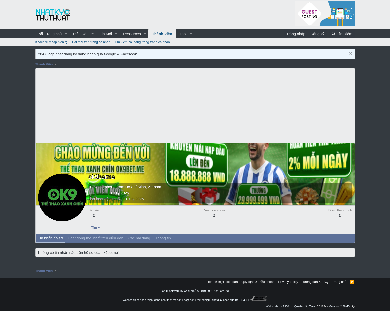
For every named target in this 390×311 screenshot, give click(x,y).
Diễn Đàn (80, 34)
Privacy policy (288, 282)
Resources (132, 34)
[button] (65, 33)
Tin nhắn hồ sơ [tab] (50, 238)
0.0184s (321, 306)
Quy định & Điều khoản (257, 282)
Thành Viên (162, 34)
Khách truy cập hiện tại (51, 42)
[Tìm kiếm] (342, 33)
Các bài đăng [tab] (139, 238)
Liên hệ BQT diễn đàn (222, 282)
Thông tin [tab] (163, 238)
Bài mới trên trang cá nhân (91, 42)
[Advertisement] (195, 106)
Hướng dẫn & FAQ (315, 282)
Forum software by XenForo (195, 290)
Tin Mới (106, 34)
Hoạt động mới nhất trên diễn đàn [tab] (95, 238)
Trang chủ (50, 34)
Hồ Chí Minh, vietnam (143, 187)
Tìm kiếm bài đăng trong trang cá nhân (142, 42)
